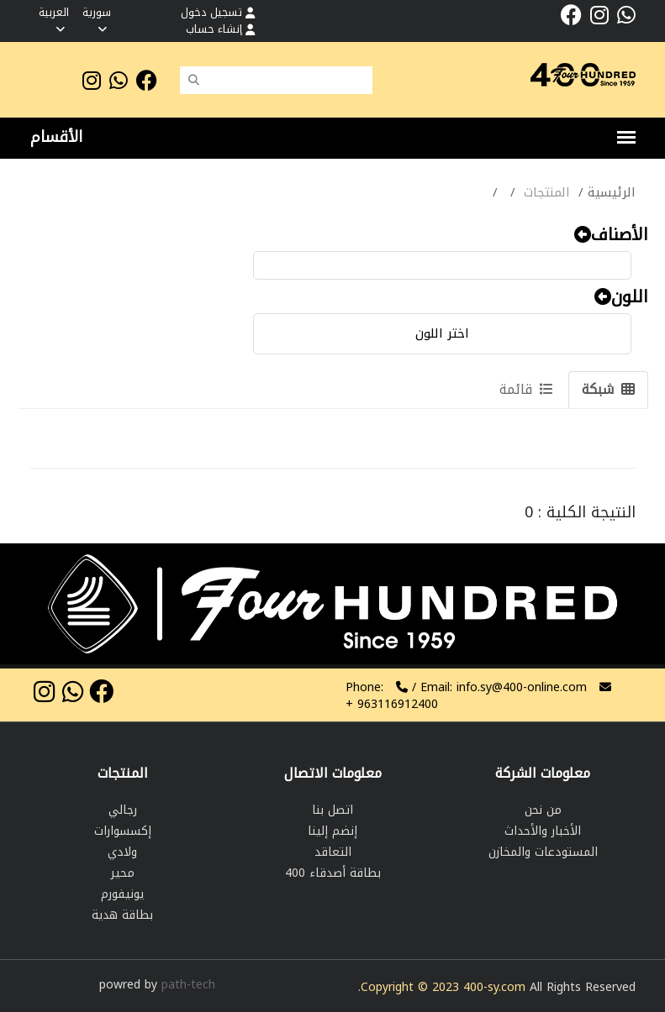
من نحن (543, 810)
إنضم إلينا (332, 831)
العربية (54, 18)
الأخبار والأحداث (542, 831)
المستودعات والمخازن (543, 852)
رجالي (122, 810)
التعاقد (332, 852)
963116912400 (392, 704)
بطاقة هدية (122, 915)
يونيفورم (122, 894)
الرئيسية (612, 192)
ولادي (122, 852)
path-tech (188, 984)
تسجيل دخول (218, 12)
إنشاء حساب (220, 28)
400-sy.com (494, 987)
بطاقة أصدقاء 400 (333, 873)
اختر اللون (442, 333)
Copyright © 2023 (412, 987)
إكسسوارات (122, 831)
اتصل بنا (332, 810)
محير (123, 873)
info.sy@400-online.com (522, 687)
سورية (96, 18)
